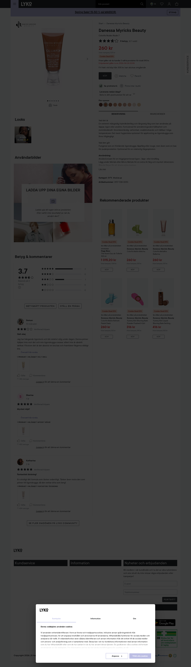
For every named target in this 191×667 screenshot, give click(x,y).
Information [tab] (95, 618)
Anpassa (117, 656)
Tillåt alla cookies (140, 656)
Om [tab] (134, 618)
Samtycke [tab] (56, 618)
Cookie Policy (135, 647)
